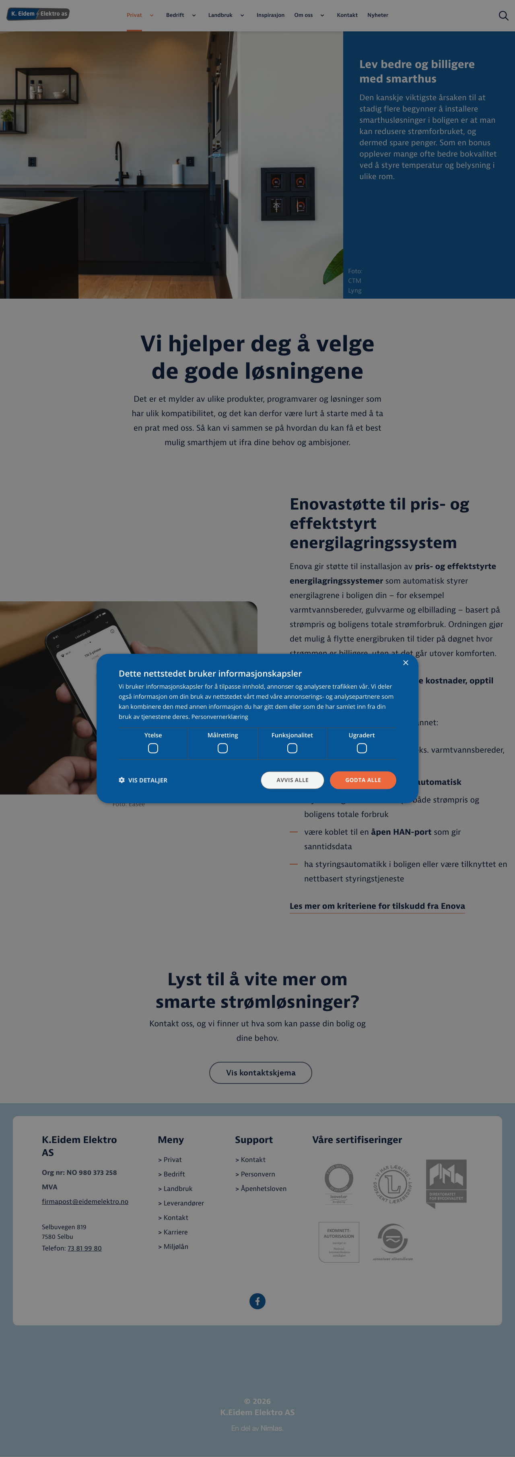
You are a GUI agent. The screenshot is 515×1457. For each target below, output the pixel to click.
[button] (143, 780)
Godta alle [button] (363, 780)
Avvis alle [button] (291, 780)
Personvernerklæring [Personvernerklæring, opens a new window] (221, 716)
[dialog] (257, 728)
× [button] (405, 663)
